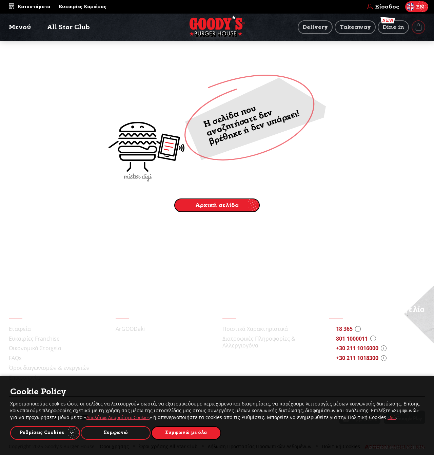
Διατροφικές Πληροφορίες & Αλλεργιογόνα (258, 342)
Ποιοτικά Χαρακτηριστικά (255, 329)
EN (415, 7)
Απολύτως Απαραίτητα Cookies (121, 416)
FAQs (15, 358)
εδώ (399, 416)
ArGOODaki (130, 329)
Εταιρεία (20, 329)
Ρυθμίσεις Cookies (42, 432)
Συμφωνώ (118, 432)
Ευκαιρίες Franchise (34, 338)
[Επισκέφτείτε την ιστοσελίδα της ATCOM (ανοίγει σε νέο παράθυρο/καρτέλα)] (396, 447)
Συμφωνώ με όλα (192, 432)
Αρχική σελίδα (217, 205)
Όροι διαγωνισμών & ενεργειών (49, 368)
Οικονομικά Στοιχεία (35, 348)
